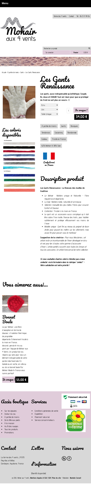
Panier (76, 52)
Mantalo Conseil (75, 478)
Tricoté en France (59, 139)
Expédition (39, 414)
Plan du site (56, 478)
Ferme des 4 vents (60, 16)
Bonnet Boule (8, 319)
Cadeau (44, 139)
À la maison (9, 423)
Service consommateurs (44, 420)
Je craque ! (8, 379)
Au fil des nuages (11, 426)
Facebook (69, 458)
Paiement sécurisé (42, 417)
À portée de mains (13, 72)
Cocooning (59, 132)
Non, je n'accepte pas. (35, 8)
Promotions (9, 432)
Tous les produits (11, 429)
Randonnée (71, 132)
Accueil (4, 72)
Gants (22, 72)
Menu (4, 3)
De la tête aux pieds (12, 420)
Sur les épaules (10, 411)
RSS (64, 458)
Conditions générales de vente (46, 411)
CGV (49, 478)
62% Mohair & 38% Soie (51, 145)
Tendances (46, 132)
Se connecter (50, 52)
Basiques (74, 126)
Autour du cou (9, 414)
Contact (71, 16)
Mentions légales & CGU (38, 478)
